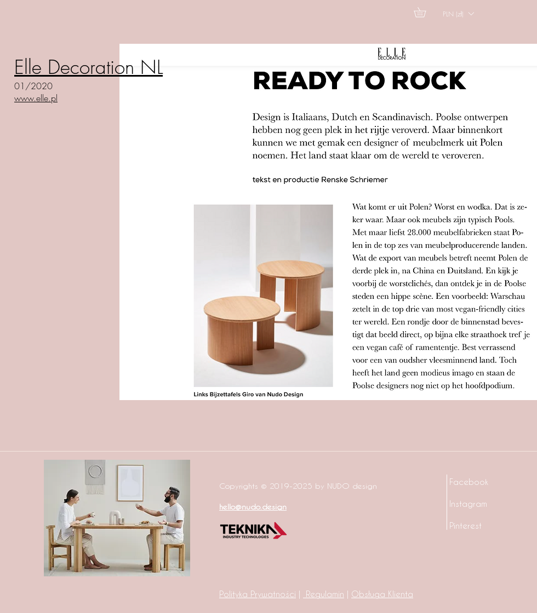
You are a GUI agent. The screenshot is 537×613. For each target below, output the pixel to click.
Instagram (468, 503)
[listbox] (458, 13)
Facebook (468, 482)
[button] (425, 12)
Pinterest (465, 525)
